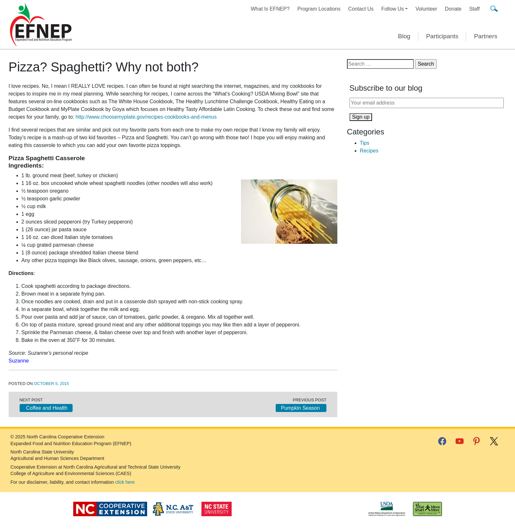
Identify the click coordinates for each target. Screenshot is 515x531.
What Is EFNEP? (270, 9)
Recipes (369, 150)
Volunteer (426, 9)
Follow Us (392, 9)
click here (125, 482)
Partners (485, 36)
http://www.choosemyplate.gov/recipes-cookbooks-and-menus (146, 117)
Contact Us (361, 9)
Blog (404, 36)
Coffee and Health (46, 408)
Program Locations (318, 9)
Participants (442, 36)
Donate (453, 9)
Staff (474, 9)
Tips (364, 143)
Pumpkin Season (301, 408)
